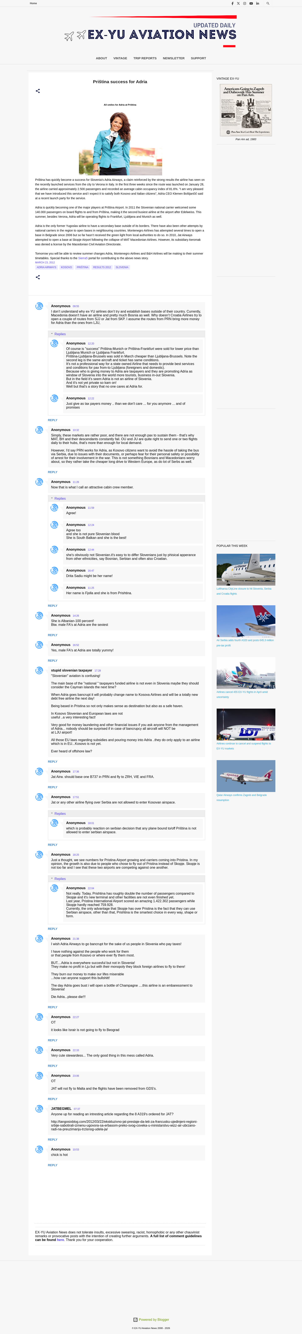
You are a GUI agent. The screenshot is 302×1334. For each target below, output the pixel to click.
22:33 (76, 1050)
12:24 (91, 525)
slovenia (122, 267)
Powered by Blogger (151, 1319)
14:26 (76, 615)
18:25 (76, 854)
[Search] (268, 3)
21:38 (76, 938)
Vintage (120, 58)
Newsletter (174, 58)
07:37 (77, 1109)
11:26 (76, 482)
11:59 (91, 507)
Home (33, 3)
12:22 (91, 398)
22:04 (91, 888)
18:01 (91, 823)
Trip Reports (145, 58)
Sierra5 (83, 258)
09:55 (76, 306)
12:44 (91, 549)
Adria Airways (46, 267)
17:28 (98, 670)
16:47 (91, 570)
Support (198, 58)
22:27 (76, 1017)
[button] (37, 91)
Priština (82, 267)
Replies (60, 334)
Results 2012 (102, 267)
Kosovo (66, 267)
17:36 (76, 771)
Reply (52, 420)
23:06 (76, 1075)
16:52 (76, 645)
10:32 (76, 430)
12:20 (91, 343)
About (101, 58)
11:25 (91, 587)
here (60, 1240)
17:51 (76, 797)
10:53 (76, 1149)
